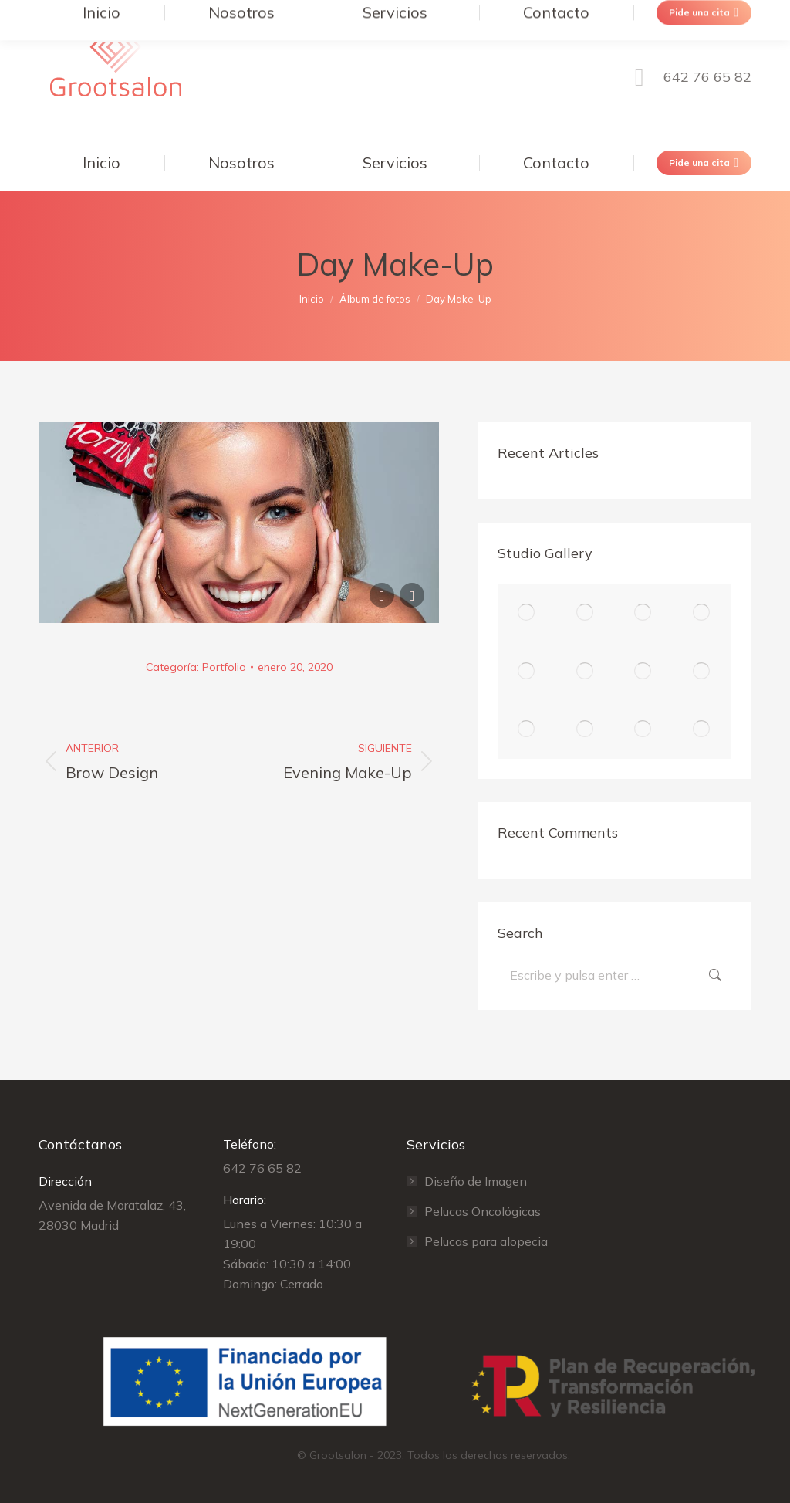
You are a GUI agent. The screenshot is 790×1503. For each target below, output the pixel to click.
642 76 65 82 (687, 77)
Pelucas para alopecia (486, 1241)
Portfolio (224, 667)
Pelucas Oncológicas (482, 1211)
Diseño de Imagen (475, 1181)
